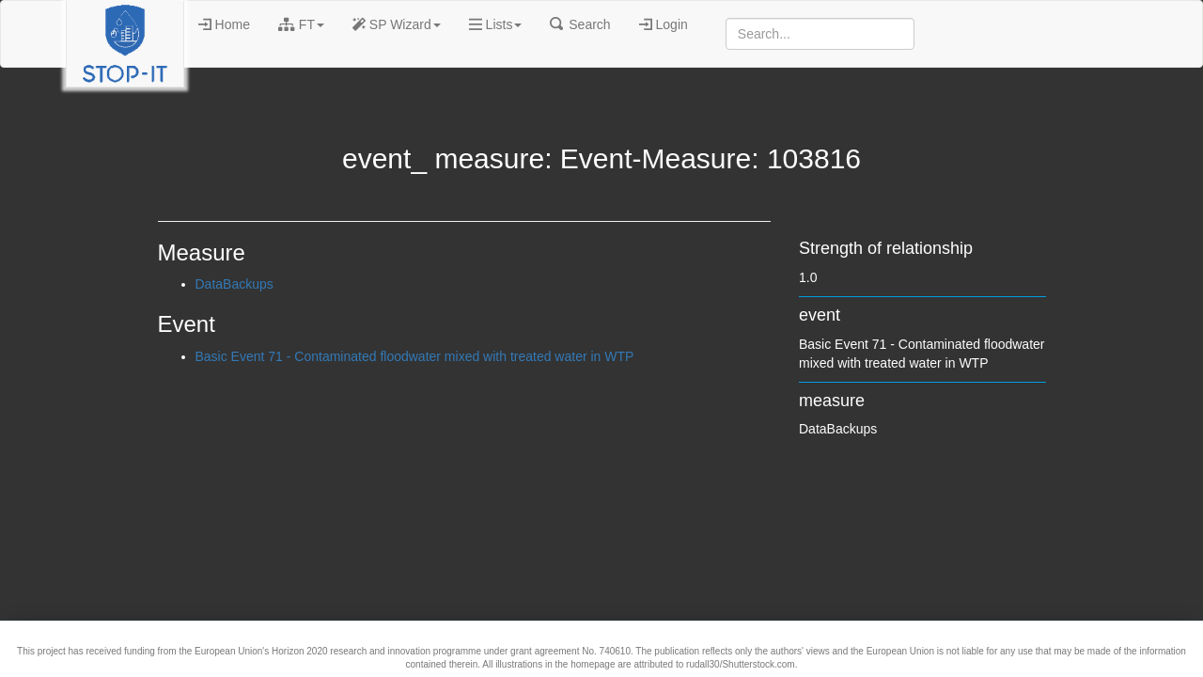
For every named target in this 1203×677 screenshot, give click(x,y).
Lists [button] (496, 24)
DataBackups (234, 283)
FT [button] (301, 24)
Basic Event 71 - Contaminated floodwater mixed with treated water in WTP (414, 356)
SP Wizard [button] (396, 24)
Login (663, 24)
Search (580, 24)
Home (224, 24)
